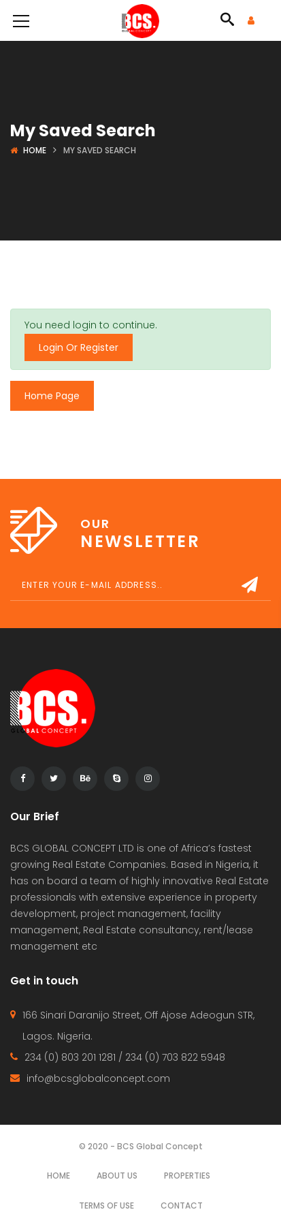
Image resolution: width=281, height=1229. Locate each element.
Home (34, 150)
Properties (187, 1175)
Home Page (52, 396)
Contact (182, 1205)
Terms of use (106, 1205)
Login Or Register (78, 347)
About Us (117, 1175)
